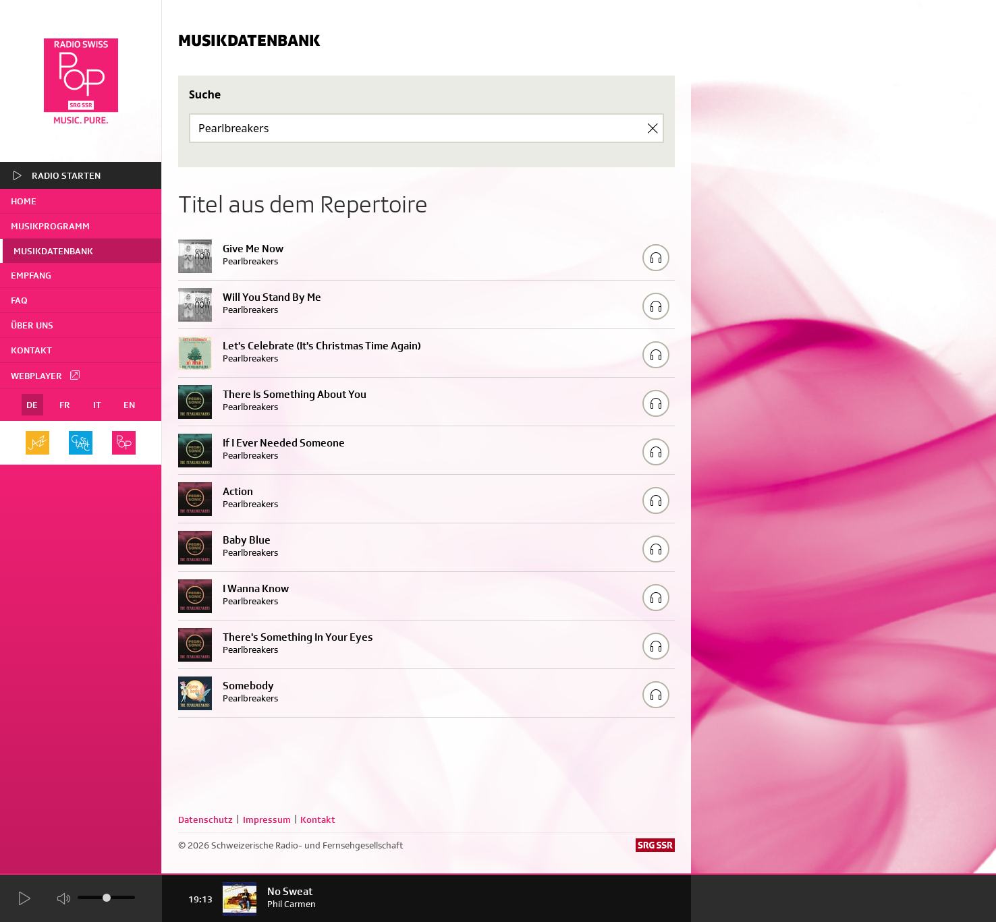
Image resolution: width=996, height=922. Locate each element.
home (23, 201)
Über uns (32, 325)
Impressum (267, 819)
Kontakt (31, 350)
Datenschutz (205, 819)
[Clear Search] (652, 128)
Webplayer (46, 375)
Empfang (31, 275)
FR (64, 404)
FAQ (19, 300)
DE (32, 404)
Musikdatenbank (53, 251)
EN (129, 404)
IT (97, 404)
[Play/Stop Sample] (656, 258)
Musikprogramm (50, 226)
